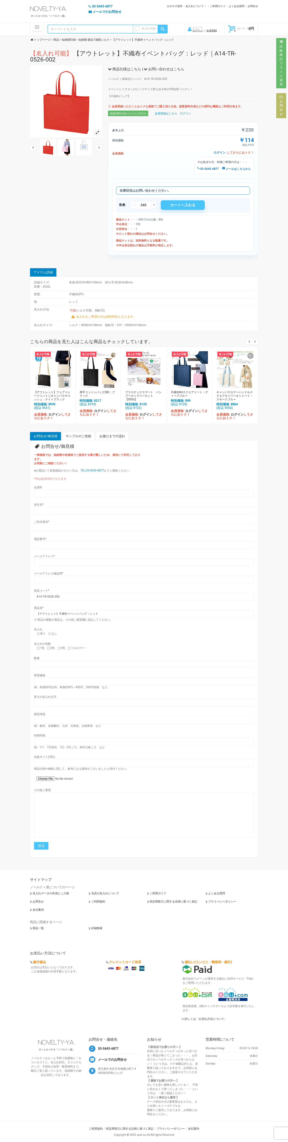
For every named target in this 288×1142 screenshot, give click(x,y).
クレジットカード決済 (125, 962)
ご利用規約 (98, 901)
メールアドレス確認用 (48, 573)
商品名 (39, 607)
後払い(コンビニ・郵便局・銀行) (208, 962)
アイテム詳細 (43, 272)
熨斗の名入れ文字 (45, 696)
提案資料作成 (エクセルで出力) (128, 113)
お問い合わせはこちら (164, 69)
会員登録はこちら (166, 113)
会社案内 (38, 909)
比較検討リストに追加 (281, 63)
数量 (37, 658)
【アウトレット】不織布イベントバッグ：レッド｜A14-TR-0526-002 (133, 56)
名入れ (38, 629)
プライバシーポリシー (222, 901)
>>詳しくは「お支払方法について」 (204, 1018)
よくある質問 (236, 6)
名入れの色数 (42, 643)
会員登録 (211, 30)
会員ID (38, 487)
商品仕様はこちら (124, 69)
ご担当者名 (41, 521)
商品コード (41, 590)
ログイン (197, 30)
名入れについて (195, 6)
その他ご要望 (42, 790)
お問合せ (253, 6)
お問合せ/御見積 (45, 436)
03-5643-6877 (208, 168)
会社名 (39, 504)
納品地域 (39, 714)
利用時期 (39, 735)
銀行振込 (39, 962)
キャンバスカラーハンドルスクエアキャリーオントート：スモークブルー (234, 396)
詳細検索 (96, 928)
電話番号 (40, 539)
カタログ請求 (174, 6)
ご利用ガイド (218, 6)
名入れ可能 (149, 28)
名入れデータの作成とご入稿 (51, 893)
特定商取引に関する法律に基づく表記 (173, 901)
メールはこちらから (236, 168)
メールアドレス (44, 556)
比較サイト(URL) (44, 756)
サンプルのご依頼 (78, 436)
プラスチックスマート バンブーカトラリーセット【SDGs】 (143, 396)
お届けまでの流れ (112, 436)
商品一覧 (38, 928)
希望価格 (39, 675)
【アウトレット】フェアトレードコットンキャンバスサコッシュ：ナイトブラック (52, 396)
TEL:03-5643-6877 (92, 470)
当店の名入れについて (105, 893)
